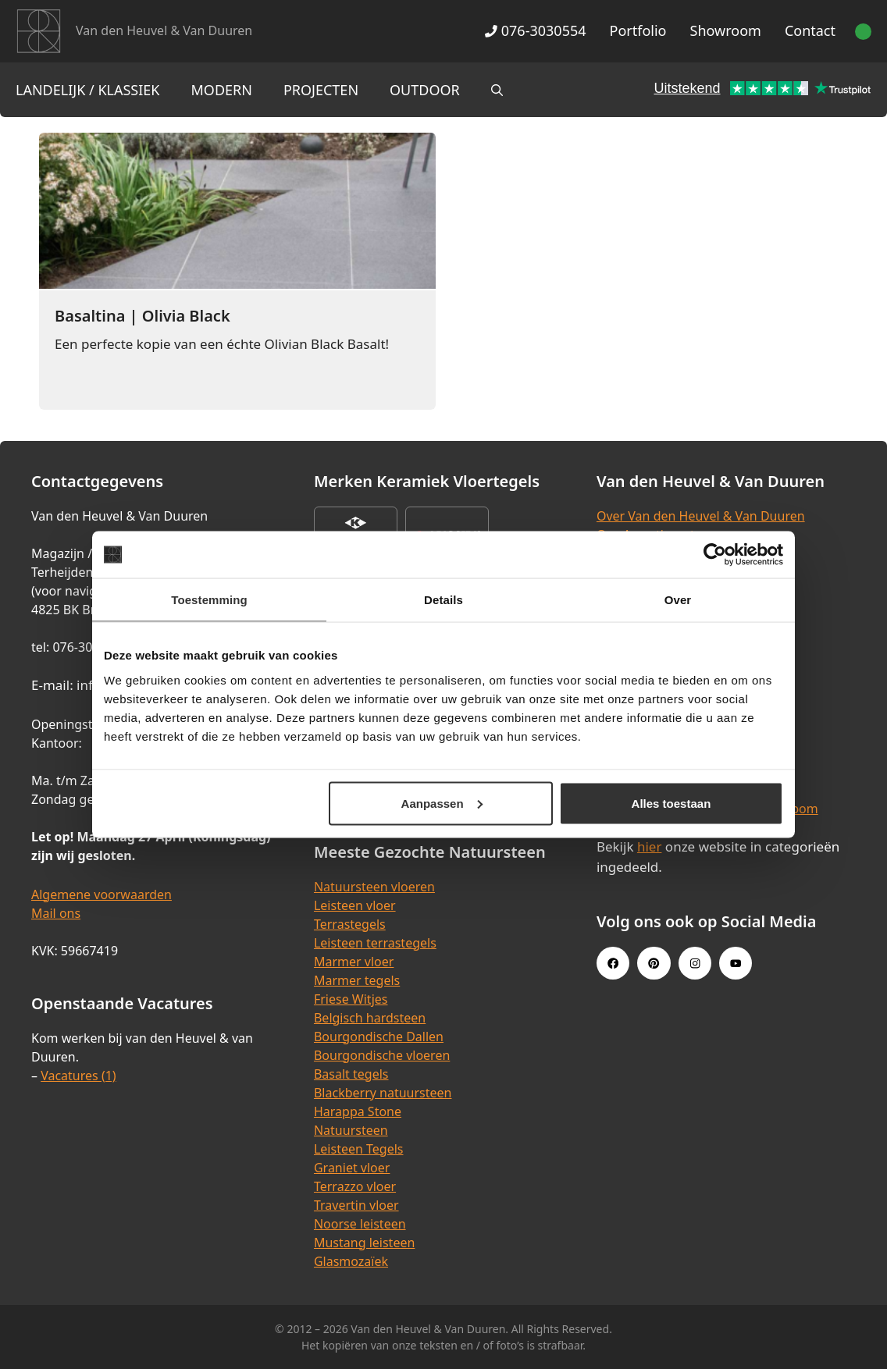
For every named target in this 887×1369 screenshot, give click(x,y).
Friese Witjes (351, 999)
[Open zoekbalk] (497, 89)
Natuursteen (351, 1130)
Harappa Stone (357, 1111)
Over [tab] (678, 599)
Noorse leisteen (360, 1223)
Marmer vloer (354, 961)
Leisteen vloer (355, 905)
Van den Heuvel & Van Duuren (164, 30)
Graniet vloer (352, 1167)
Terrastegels (350, 924)
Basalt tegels (351, 1074)
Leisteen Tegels (359, 1148)
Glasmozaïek (351, 1261)
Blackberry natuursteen (383, 1092)
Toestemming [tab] (209, 599)
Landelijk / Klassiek (88, 89)
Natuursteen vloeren (374, 886)
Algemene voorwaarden (101, 894)
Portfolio (638, 30)
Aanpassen (442, 802)
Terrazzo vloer (355, 1186)
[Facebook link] (613, 963)
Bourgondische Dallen (379, 1036)
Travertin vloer (356, 1205)
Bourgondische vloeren (382, 1055)
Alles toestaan (671, 802)
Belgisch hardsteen (370, 1017)
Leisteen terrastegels (375, 942)
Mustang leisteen (364, 1242)
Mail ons (55, 913)
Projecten (320, 89)
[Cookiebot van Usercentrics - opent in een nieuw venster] (715, 555)
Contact (810, 30)
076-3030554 (535, 30)
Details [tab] (443, 599)
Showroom (725, 30)
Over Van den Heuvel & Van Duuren (701, 515)
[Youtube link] (735, 963)
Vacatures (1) (78, 1075)
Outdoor (425, 89)
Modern (221, 89)
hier (649, 846)
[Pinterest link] (653, 963)
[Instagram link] (695, 963)
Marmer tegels (357, 980)
